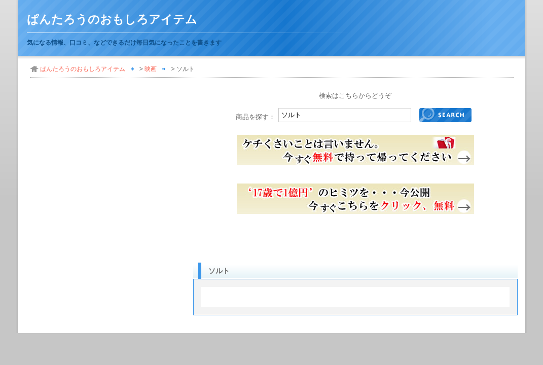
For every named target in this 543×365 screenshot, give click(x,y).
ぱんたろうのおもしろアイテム (112, 19)
